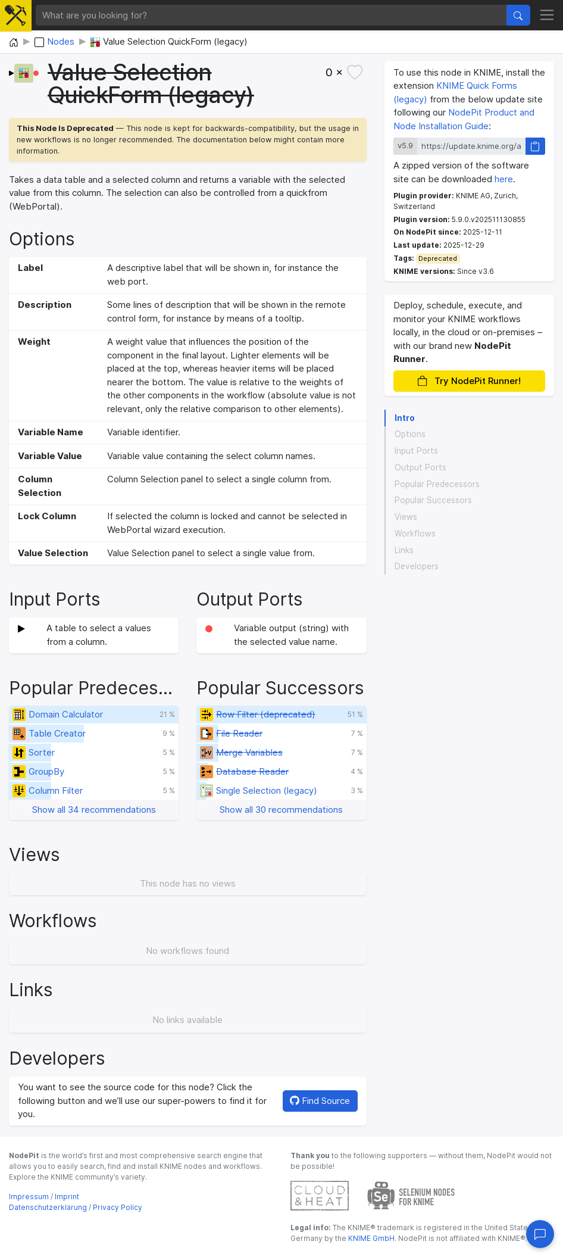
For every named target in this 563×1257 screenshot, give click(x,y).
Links (404, 550)
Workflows (415, 533)
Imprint (67, 1196)
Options (410, 434)
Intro (405, 418)
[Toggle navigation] (547, 15)
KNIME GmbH (370, 1238)
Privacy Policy (117, 1207)
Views (406, 517)
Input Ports (416, 451)
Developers (417, 566)
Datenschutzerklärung (48, 1207)
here (504, 179)
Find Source (320, 1100)
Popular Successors (433, 500)
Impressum (29, 1196)
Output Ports (420, 467)
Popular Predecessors (437, 484)
